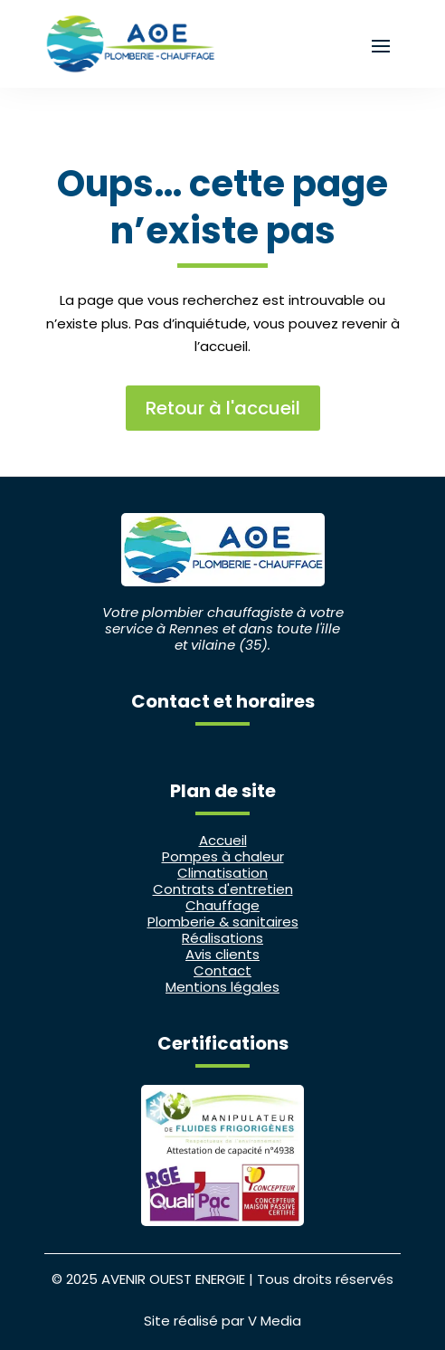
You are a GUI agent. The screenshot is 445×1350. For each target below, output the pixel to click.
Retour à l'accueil (223, 408)
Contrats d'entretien (223, 888)
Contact (222, 970)
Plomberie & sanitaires (222, 921)
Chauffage (222, 905)
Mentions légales (222, 986)
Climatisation (222, 872)
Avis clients (222, 954)
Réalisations (222, 937)
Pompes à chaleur (223, 856)
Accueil (223, 840)
